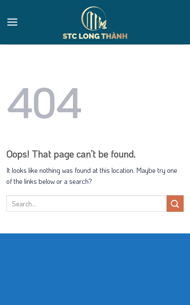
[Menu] (12, 22)
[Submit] (175, 203)
